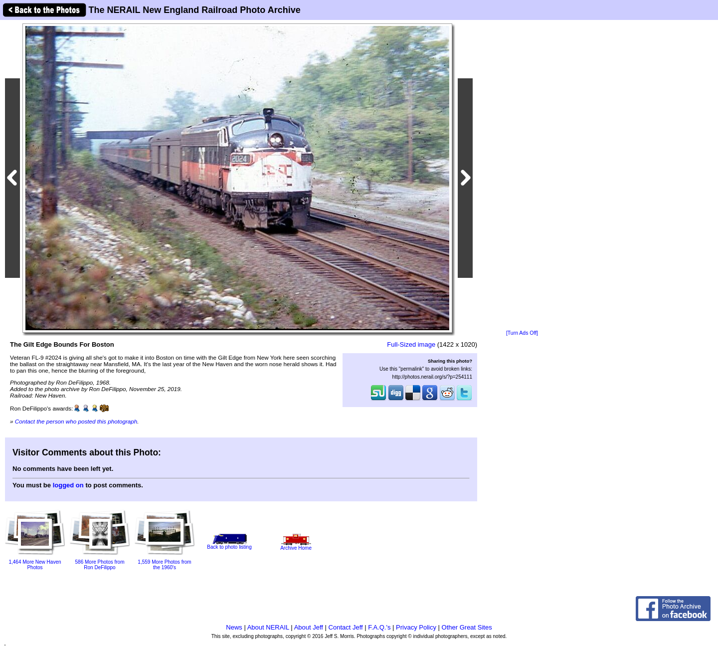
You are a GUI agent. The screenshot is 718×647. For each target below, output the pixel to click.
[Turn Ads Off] (522, 333)
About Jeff (308, 627)
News (234, 627)
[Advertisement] (522, 175)
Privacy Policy (416, 627)
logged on (68, 485)
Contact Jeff (346, 627)
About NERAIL (268, 627)
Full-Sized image (411, 344)
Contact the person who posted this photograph (76, 421)
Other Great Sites (467, 627)
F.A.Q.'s (379, 627)
